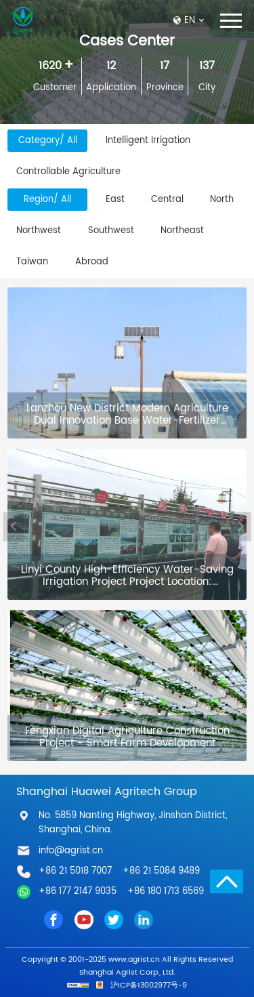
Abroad (91, 261)
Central (167, 199)
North (222, 199)
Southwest (111, 230)
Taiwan (32, 261)
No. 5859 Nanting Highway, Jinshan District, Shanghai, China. (133, 822)
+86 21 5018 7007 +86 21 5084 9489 (119, 870)
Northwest (38, 230)
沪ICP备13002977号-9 (148, 985)
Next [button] (240, 526)
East (115, 199)
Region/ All (47, 199)
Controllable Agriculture (68, 171)
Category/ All (47, 140)
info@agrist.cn (71, 850)
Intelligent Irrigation (148, 140)
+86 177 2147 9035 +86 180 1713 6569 (121, 891)
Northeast (182, 230)
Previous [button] (13, 526)
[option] (130, 527)
